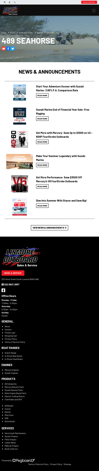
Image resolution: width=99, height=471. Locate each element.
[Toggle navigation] (94, 10)
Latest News (10, 442)
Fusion (8, 409)
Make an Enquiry (12, 445)
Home (4, 33)
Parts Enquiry (10, 439)
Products (8, 378)
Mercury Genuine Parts (14, 387)
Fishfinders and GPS (13, 399)
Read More (42, 95)
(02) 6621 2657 (10, 284)
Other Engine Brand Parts (15, 393)
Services (8, 428)
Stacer (39, 33)
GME (7, 418)
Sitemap (67, 464)
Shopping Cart (11, 335)
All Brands (9, 405)
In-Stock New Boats (13, 356)
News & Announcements (49, 71)
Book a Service (13, 273)
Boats (12, 33)
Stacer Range (10, 353)
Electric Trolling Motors (15, 396)
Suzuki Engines (11, 373)
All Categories (11, 384)
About (7, 326)
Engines (7, 365)
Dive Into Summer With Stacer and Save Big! (61, 200)
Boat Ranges (10, 347)
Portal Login (10, 332)
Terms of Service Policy (15, 342)
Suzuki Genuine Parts (14, 390)
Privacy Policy (11, 339)
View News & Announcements (49, 227)
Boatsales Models (26, 33)
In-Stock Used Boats (14, 359)
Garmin (8, 412)
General (7, 321)
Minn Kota (9, 415)
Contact (8, 329)
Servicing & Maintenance (15, 433)
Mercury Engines (12, 370)
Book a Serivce (11, 449)
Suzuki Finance (11, 436)
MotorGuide (10, 421)
